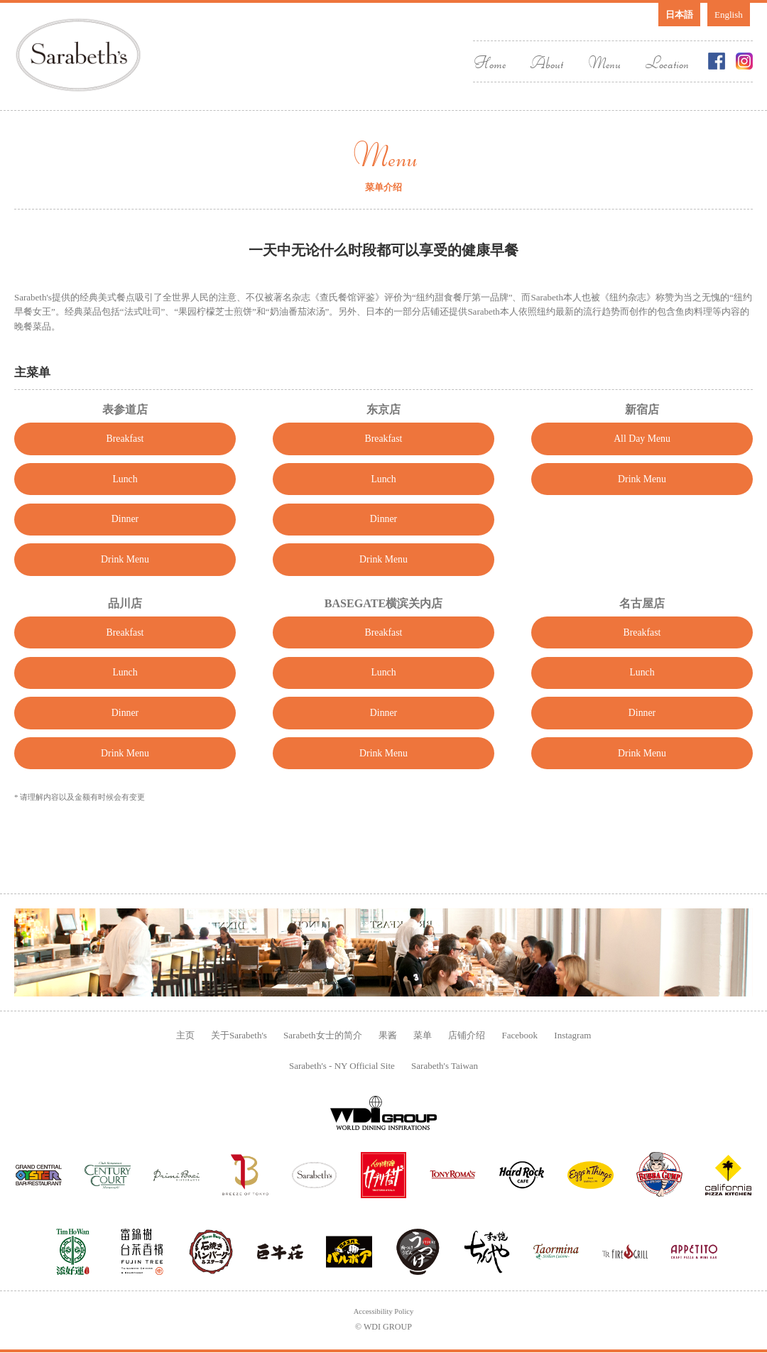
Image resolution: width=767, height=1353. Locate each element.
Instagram (572, 1033)
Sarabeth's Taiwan (444, 1064)
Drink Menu (125, 584)
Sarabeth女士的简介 (322, 1033)
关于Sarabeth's (239, 1033)
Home (489, 62)
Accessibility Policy (383, 1311)
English (728, 14)
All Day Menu (642, 441)
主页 (185, 1033)
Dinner (125, 537)
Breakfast (125, 441)
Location (667, 62)
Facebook (520, 1033)
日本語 (679, 14)
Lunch (124, 488)
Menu (604, 62)
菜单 (422, 1033)
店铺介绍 (466, 1033)
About (546, 62)
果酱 (388, 1033)
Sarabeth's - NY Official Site (342, 1064)
